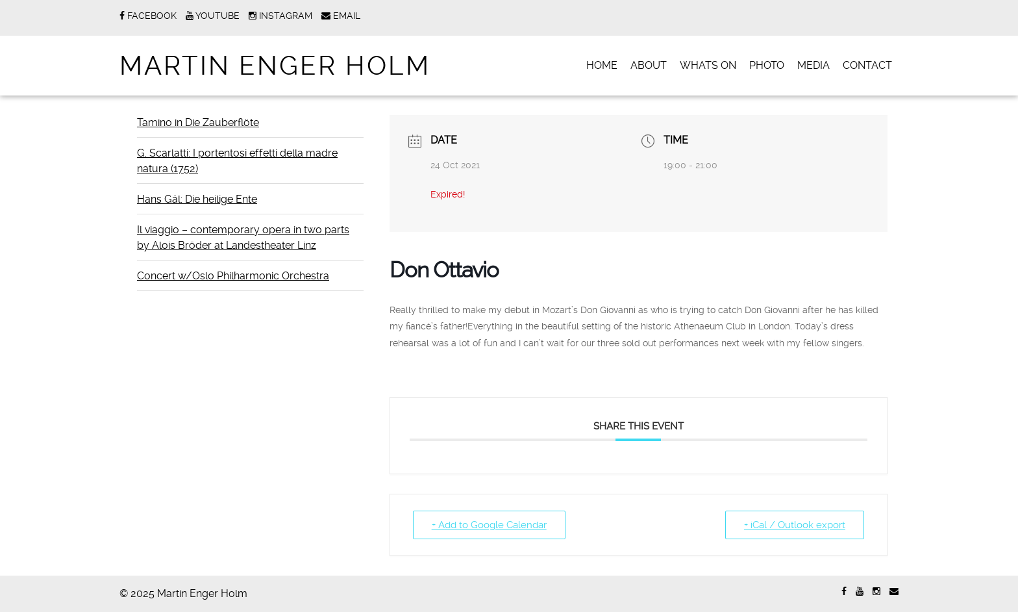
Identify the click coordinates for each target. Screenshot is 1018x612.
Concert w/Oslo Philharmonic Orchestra (233, 276)
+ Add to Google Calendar (489, 525)
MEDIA (813, 65)
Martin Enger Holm (274, 66)
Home (601, 65)
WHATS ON (708, 65)
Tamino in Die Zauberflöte (198, 122)
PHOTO (766, 65)
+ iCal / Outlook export (794, 525)
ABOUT (648, 65)
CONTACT (867, 65)
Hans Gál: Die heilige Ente (197, 199)
